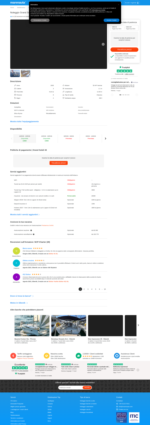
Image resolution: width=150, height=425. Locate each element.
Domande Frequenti (17, 403)
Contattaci (119, 401)
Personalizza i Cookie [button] (40, 20)
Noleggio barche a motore (88, 403)
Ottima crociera (28, 260)
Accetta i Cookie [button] (111, 20)
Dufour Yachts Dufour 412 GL (59, 281)
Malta (49, 412)
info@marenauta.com (124, 406)
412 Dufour (27, 274)
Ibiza (49, 421)
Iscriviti (87, 387)
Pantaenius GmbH (47, 225)
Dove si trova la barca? (22, 296)
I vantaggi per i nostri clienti (19, 409)
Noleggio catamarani (86, 406)
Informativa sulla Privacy (18, 424)
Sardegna (51, 401)
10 (105, 289)
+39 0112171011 (123, 403)
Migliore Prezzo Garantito (25, 358)
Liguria (50, 415)
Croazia (50, 403)
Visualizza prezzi (58, 163)
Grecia (50, 406)
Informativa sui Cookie (18, 421)
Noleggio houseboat (86, 412)
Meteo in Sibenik (19, 303)
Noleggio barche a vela (87, 401)
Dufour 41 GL (53, 253)
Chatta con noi (122, 409)
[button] (118, 4)
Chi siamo (14, 401)
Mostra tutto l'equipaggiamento (24, 121)
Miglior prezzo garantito (18, 406)
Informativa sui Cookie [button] (98, 10)
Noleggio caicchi (85, 409)
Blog (12, 412)
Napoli (50, 418)
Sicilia (49, 409)
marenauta (18, 2)
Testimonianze (15, 415)
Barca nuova (27, 248)
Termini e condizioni (17, 418)
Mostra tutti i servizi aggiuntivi (25, 214)
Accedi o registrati (132, 3)
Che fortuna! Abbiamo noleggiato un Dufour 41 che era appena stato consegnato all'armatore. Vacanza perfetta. (58, 251)
